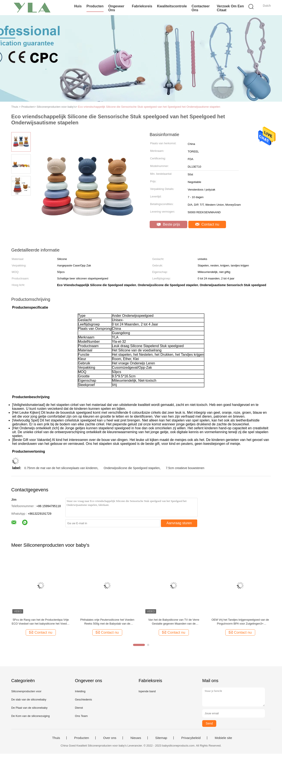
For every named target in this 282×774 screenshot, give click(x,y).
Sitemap (161, 737)
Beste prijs (168, 224)
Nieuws (135, 737)
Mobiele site (223, 737)
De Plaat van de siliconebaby (29, 707)
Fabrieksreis (142, 6)
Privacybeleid (190, 737)
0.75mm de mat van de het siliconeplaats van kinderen (61, 468)
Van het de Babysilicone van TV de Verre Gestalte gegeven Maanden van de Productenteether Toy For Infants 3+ (173, 622)
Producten (95, 6)
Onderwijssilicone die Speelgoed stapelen (132, 468)
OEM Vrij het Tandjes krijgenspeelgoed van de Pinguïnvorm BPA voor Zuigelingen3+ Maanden (240, 622)
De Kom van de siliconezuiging (30, 716)
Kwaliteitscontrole (172, 6)
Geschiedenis (83, 699)
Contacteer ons (201, 8)
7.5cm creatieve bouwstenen (185, 468)
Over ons (109, 737)
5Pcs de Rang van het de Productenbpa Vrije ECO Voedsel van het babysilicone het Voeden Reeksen (41, 622)
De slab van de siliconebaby (28, 699)
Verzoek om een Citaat (230, 8)
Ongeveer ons (116, 8)
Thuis (56, 737)
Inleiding (80, 691)
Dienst (79, 707)
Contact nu (207, 224)
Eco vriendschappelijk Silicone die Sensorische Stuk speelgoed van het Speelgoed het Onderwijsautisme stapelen (149, 106)
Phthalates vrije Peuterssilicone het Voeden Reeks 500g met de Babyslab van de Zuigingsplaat (107, 622)
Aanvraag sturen (179, 523)
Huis (78, 6)
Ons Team (81, 716)
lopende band (147, 691)
